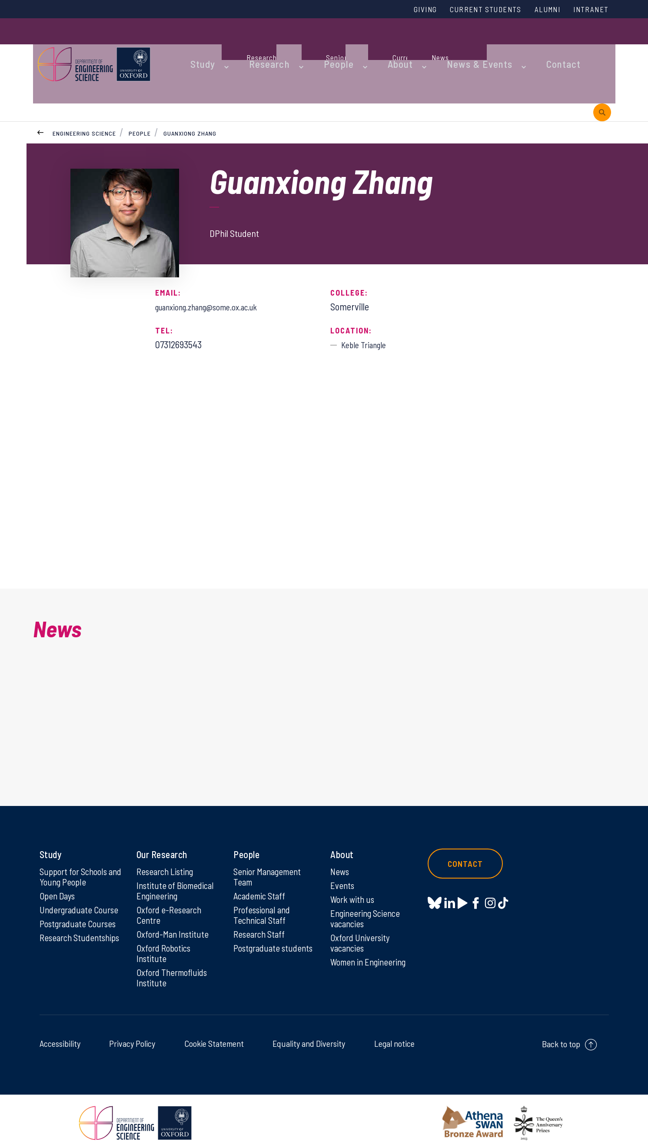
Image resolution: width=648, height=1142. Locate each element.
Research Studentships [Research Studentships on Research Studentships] (64, 930)
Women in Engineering (371, 950)
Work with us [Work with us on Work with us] (353, 883)
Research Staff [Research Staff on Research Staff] (261, 921)
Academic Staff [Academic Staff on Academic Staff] (261, 880)
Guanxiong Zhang (190, 82)
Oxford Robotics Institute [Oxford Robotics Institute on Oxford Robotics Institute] (165, 941)
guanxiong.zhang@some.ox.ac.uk (217, 256)
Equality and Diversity (308, 1034)
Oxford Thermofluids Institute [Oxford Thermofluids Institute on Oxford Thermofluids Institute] (174, 967)
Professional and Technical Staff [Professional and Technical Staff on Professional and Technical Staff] (264, 900)
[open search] (602, 44)
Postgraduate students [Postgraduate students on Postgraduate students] (258, 941)
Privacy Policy (132, 1034)
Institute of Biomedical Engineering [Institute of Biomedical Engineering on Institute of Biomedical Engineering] (177, 874)
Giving (403, 10)
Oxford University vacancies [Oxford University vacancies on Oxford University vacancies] (361, 930)
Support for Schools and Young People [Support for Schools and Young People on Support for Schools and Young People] (76, 860)
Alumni (540, 10)
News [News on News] (340, 854)
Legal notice (394, 1034)
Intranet (588, 10)
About (369, 44)
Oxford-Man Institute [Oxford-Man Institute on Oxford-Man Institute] (174, 921)
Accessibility (60, 1034)
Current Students (471, 10)
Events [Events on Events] (343, 869)
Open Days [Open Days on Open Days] (59, 880)
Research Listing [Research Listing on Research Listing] (167, 854)
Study (197, 44)
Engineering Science (84, 82)
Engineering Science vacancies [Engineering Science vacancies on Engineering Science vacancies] (367, 904)
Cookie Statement (214, 1034)
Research (255, 44)
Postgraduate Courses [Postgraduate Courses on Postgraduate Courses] (80, 910)
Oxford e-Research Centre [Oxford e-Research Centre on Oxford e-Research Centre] (170, 900)
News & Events (439, 44)
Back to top (561, 1034)
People (315, 44)
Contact (512, 44)
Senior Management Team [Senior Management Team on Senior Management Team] (269, 860)
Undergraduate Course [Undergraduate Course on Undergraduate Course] (81, 895)
